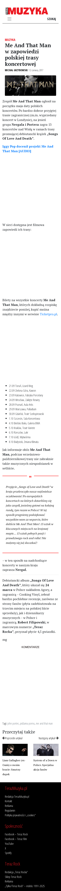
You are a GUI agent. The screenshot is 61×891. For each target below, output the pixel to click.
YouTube (9, 843)
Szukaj (51, 19)
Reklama (9, 805)
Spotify (8, 853)
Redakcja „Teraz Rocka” (16, 872)
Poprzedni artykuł (12, 738)
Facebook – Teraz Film (16, 839)
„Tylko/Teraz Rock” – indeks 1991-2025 (25, 886)
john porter (13, 723)
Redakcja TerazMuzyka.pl (17, 796)
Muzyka (10, 40)
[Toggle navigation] (9, 19)
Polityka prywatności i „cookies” (20, 815)
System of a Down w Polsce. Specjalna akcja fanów (45, 765)
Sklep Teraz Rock (13, 876)
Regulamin (10, 810)
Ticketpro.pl (48, 314)
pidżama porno (27, 723)
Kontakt (8, 801)
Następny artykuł (49, 738)
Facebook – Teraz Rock (16, 834)
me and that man (44, 723)
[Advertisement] (30, 187)
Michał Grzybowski (16, 70)
